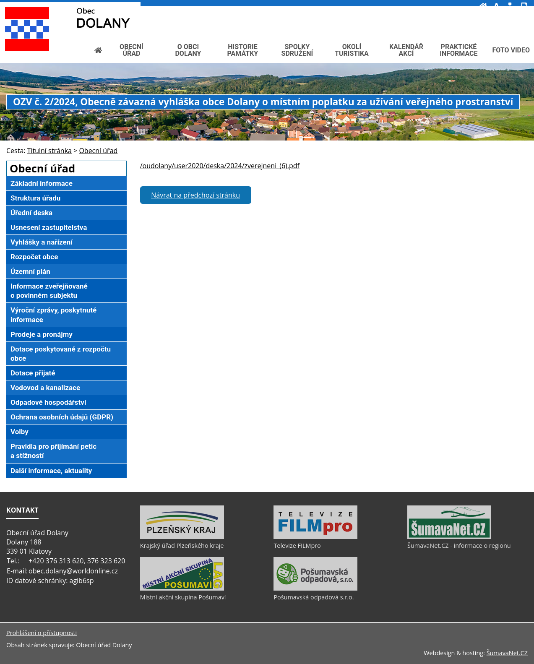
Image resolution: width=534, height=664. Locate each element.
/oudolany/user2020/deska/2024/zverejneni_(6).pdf (220, 165)
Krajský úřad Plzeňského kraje (182, 545)
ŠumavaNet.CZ (507, 653)
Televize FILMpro (297, 545)
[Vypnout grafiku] (496, 6)
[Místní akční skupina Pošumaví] (182, 588)
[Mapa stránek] (510, 6)
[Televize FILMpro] (315, 537)
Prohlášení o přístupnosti (41, 633)
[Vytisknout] (524, 6)
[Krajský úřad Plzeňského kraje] (182, 537)
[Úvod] (483, 6)
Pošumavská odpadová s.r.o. (314, 597)
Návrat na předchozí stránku (195, 195)
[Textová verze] (506, 15)
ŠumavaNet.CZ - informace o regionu (459, 545)
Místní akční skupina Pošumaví (183, 597)
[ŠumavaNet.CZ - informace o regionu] (449, 537)
